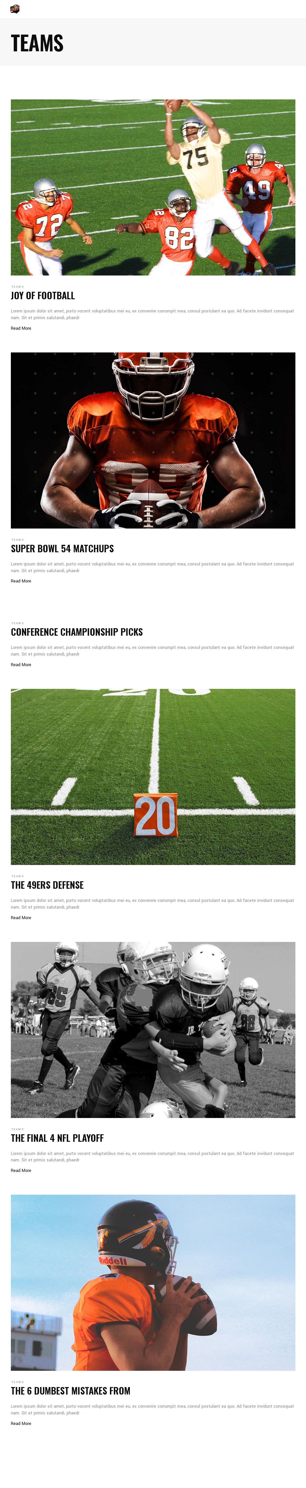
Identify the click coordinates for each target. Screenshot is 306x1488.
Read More (21, 328)
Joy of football (43, 295)
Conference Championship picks (77, 631)
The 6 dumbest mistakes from (70, 1390)
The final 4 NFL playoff (57, 1137)
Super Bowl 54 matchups (62, 548)
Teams (18, 287)
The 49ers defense (47, 884)
